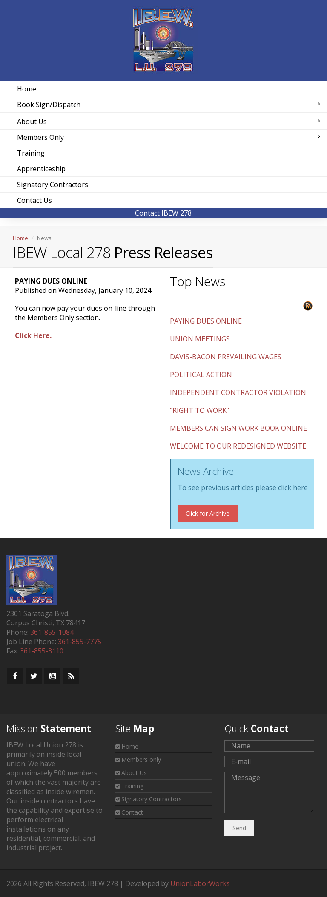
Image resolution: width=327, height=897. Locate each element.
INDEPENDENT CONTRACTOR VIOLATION (238, 392)
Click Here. (33, 335)
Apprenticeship (41, 168)
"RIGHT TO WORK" (199, 410)
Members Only (168, 137)
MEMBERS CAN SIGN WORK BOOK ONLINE (238, 428)
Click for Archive (207, 513)
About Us (168, 121)
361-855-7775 (79, 641)
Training (31, 153)
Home (26, 89)
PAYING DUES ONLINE (206, 321)
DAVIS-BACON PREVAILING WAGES (225, 356)
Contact (132, 812)
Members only (141, 759)
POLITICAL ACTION (201, 374)
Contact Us (34, 200)
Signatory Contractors (52, 184)
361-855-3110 (41, 651)
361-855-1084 (52, 632)
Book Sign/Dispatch (168, 104)
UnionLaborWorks (200, 883)
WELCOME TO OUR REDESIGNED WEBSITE (238, 446)
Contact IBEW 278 (163, 213)
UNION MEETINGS (200, 338)
